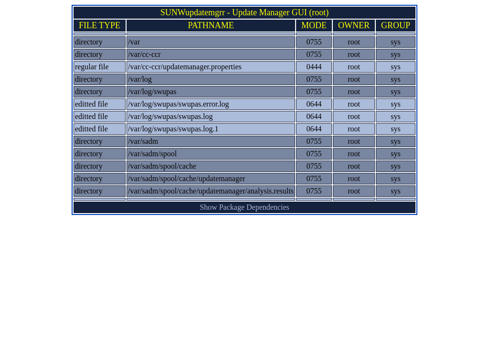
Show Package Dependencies (244, 207)
